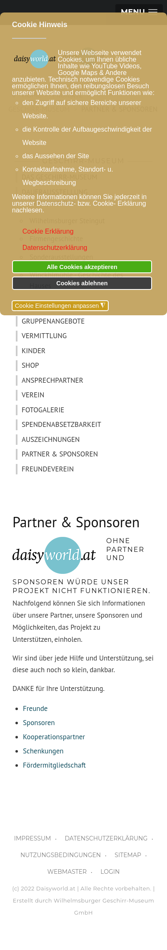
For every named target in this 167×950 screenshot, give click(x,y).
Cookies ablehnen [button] (81, 283)
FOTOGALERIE (43, 409)
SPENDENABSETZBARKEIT (61, 424)
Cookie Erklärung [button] (48, 231)
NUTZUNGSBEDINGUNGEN (60, 855)
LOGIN (110, 871)
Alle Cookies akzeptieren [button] (82, 267)
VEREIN (33, 394)
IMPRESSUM (32, 838)
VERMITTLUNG (44, 335)
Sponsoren (39, 722)
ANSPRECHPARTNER (52, 380)
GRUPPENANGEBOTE (53, 321)
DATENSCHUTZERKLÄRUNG (106, 838)
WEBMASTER (67, 871)
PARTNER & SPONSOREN (60, 454)
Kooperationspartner (54, 736)
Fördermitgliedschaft (54, 765)
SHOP (30, 365)
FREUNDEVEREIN (48, 469)
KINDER (33, 350)
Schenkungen (43, 751)
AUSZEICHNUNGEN (51, 439)
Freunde (35, 708)
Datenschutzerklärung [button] (54, 247)
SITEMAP (128, 855)
